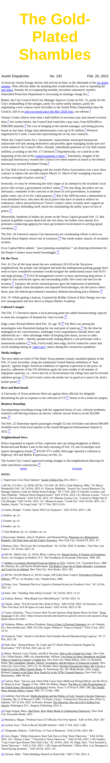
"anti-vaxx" (39, 347)
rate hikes (7, 90)
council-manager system (50, 156)
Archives (77, 468)
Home (23, 468)
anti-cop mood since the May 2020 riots (48, 111)
